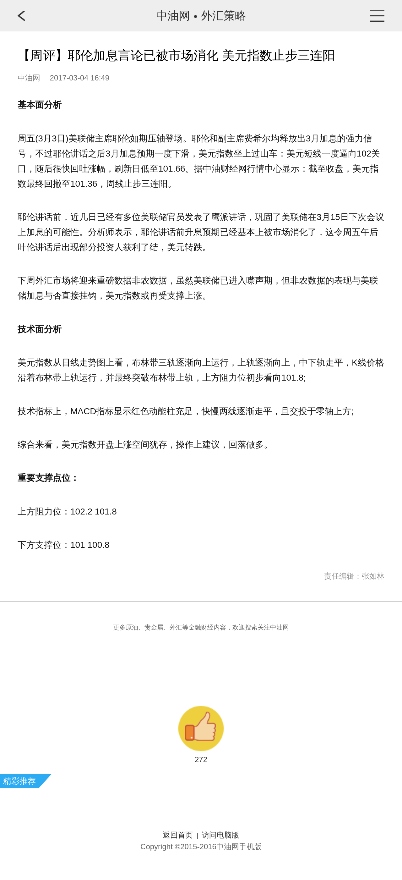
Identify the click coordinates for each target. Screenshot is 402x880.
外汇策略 (223, 15)
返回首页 (178, 835)
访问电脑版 (220, 835)
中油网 (173, 15)
